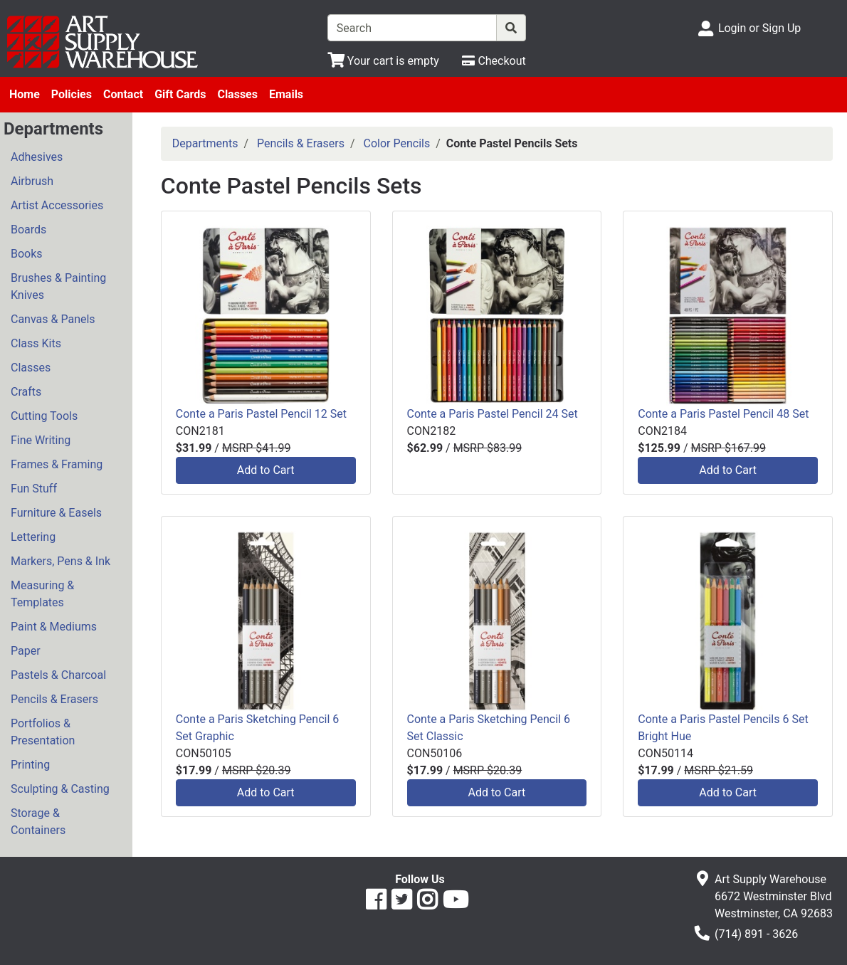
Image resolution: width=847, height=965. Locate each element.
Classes (237, 94)
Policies (71, 94)
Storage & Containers (38, 821)
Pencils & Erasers (54, 699)
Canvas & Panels (53, 319)
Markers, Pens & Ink (60, 561)
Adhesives (37, 157)
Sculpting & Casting (60, 789)
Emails (286, 94)
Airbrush (32, 181)
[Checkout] (493, 61)
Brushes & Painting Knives (58, 286)
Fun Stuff (34, 488)
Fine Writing (40, 440)
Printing (30, 764)
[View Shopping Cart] (383, 61)
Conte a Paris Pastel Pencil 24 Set (492, 414)
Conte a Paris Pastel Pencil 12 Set (261, 414)
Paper (26, 651)
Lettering (33, 537)
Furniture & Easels (56, 513)
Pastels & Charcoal (58, 675)
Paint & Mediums (54, 626)
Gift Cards (180, 94)
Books (27, 253)
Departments (205, 143)
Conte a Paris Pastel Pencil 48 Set (723, 414)
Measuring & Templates (42, 594)
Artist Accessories (57, 205)
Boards (28, 229)
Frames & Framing (56, 464)
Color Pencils (397, 143)
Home (24, 94)
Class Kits (36, 343)
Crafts (26, 392)
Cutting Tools (44, 416)
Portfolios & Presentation (43, 732)
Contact (123, 94)
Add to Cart (266, 470)
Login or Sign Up (759, 28)
